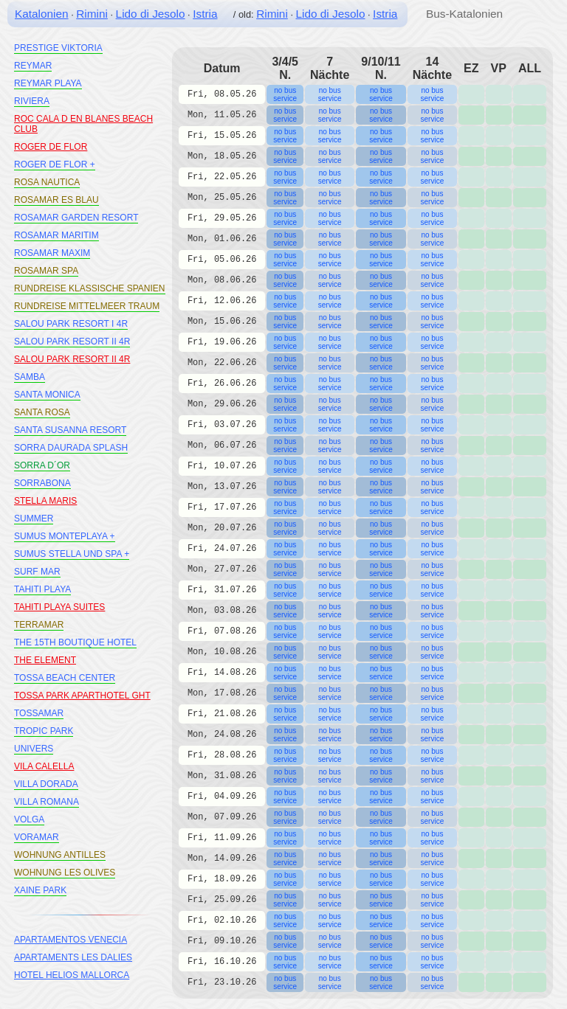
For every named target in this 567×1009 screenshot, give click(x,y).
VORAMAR (36, 837)
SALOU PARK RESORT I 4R (71, 324)
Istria (205, 13)
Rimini (92, 13)
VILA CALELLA (44, 766)
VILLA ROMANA (46, 802)
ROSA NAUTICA (47, 182)
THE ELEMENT (45, 660)
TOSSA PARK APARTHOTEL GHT (82, 695)
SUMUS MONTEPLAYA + (64, 536)
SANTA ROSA (42, 412)
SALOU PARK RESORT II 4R (72, 341)
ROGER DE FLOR (50, 147)
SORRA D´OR (42, 465)
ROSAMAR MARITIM (56, 235)
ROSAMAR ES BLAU (56, 200)
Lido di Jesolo (150, 13)
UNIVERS (33, 748)
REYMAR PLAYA (48, 83)
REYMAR (33, 65)
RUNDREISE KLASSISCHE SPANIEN (89, 288)
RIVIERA (31, 101)
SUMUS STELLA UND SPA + (71, 554)
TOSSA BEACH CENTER (64, 678)
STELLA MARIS (45, 501)
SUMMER (33, 518)
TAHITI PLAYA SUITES (59, 607)
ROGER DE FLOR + (54, 164)
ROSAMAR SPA (46, 271)
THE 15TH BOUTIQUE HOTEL (75, 642)
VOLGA (29, 819)
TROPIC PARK (43, 731)
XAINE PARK (40, 890)
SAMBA (29, 377)
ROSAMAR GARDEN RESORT (76, 217)
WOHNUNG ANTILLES (60, 855)
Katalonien (42, 13)
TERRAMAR (38, 625)
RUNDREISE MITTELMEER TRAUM (86, 306)
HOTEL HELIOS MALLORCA (71, 975)
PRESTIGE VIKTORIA (58, 48)
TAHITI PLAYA (42, 589)
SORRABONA (42, 483)
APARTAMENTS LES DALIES (73, 957)
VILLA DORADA (46, 784)
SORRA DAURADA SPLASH (71, 448)
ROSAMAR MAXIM (52, 253)
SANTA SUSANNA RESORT (70, 430)
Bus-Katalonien (464, 13)
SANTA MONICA (47, 394)
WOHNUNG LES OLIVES (64, 872)
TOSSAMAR (38, 713)
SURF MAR (37, 571)
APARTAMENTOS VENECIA (70, 940)
